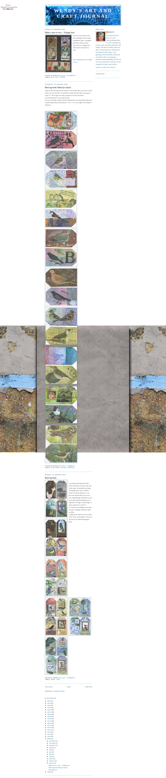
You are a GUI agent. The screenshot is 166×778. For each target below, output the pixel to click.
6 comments (70, 678)
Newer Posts (48, 687)
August (51, 747)
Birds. (53, 679)
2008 (49, 772)
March (51, 759)
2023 (49, 707)
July (50, 750)
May (50, 754)
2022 (49, 710)
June (50, 752)
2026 (49, 701)
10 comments (71, 75)
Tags (58, 679)
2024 (49, 705)
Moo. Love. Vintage (58, 77)
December (52, 741)
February (52, 761)
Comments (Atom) (59, 691)
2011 (49, 734)
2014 (49, 727)
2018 (49, 718)
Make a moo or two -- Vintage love (59, 32)
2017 (49, 721)
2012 (49, 732)
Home (69, 687)
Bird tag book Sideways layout (58, 87)
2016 (49, 723)
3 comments (70, 466)
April (51, 756)
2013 (49, 730)
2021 (49, 712)
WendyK (111, 32)
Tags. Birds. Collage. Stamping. (63, 467)
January (51, 763)
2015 (49, 725)
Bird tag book (50, 478)
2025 (49, 703)
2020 (49, 714)
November (52, 743)
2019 (49, 716)
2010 (49, 736)
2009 (49, 739)
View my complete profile (106, 67)
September (52, 745)
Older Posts (88, 687)
